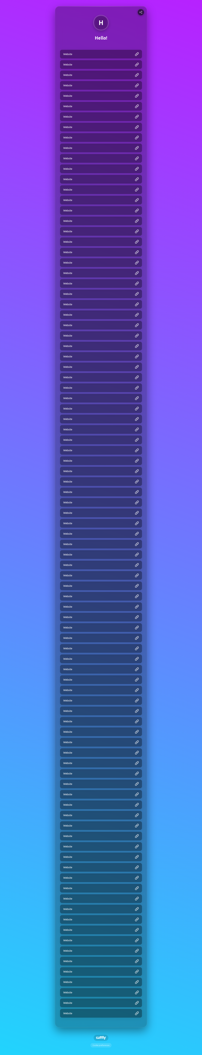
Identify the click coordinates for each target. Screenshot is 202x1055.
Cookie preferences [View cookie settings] (101, 1045)
